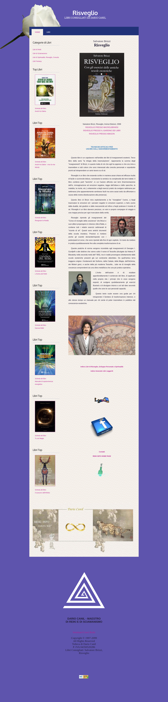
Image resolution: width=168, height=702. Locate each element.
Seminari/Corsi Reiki (84, 632)
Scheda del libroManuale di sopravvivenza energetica (44, 381)
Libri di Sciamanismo (40, 53)
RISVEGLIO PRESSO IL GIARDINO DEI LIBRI (101, 131)
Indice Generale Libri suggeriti (102, 371)
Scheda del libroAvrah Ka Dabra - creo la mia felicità (45, 164)
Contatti (102, 452)
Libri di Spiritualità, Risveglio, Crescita (46, 57)
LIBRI (48, 32)
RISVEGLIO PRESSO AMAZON (102, 134)
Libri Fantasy (37, 61)
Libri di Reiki (37, 49)
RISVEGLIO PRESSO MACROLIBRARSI (101, 127)
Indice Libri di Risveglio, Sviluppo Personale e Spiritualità (102, 367)
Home (37, 32)
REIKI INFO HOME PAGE (102, 456)
